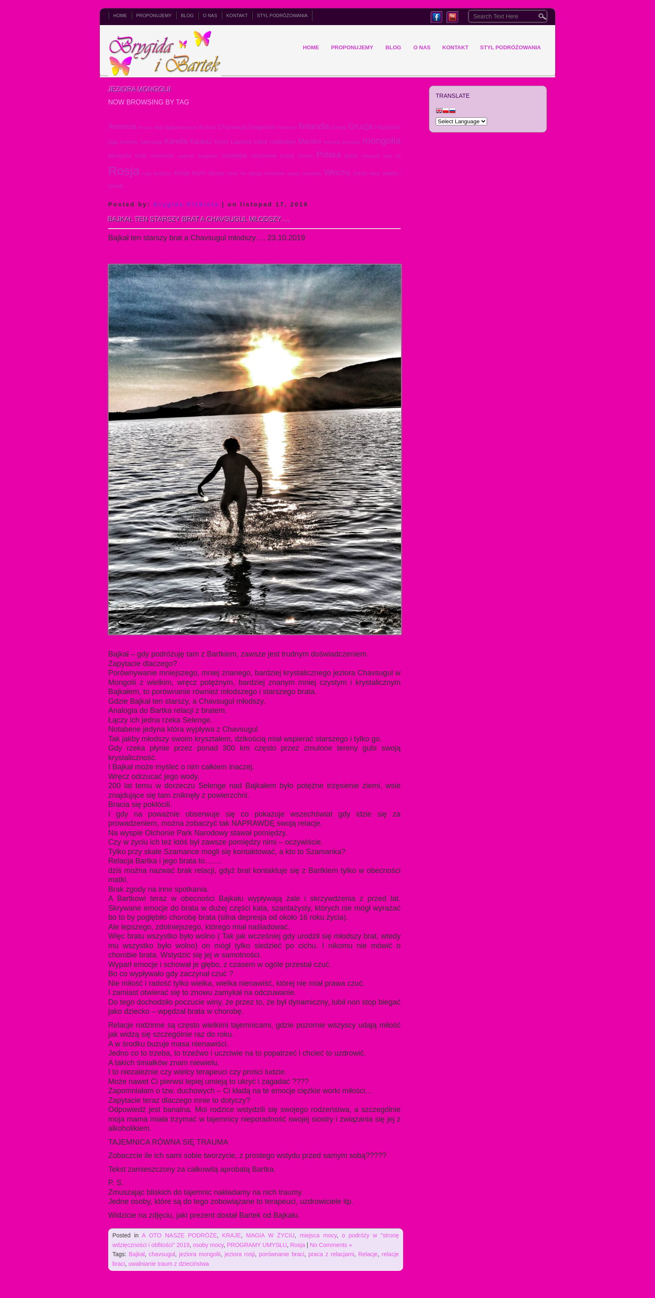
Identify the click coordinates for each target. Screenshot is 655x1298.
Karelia (176, 141)
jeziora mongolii (200, 1254)
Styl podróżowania (282, 15)
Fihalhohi (287, 127)
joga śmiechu (123, 142)
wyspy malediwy (304, 173)
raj (398, 155)
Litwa (260, 141)
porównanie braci (282, 1254)
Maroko (309, 141)
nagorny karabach (198, 155)
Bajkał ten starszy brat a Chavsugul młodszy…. (199, 219)
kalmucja (151, 142)
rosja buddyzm (157, 173)
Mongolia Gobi (127, 156)
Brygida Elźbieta (186, 204)
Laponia (241, 141)
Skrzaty (216, 173)
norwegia (234, 155)
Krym (221, 141)
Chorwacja (232, 127)
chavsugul (162, 1254)
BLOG (187, 15)
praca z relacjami (331, 1254)
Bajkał (171, 127)
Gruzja (360, 126)
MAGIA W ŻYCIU (270, 1235)
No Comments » (331, 1245)
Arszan (145, 127)
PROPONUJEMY (154, 15)
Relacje (368, 1254)
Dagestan (262, 126)
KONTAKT (237, 15)
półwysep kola (376, 155)
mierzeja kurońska (341, 142)
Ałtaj (158, 127)
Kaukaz (200, 141)
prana (351, 156)
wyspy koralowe (266, 173)
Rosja (124, 171)
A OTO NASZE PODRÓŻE (179, 1235)
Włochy (337, 172)
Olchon (304, 155)
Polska (328, 154)
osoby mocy (208, 1245)
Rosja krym (190, 173)
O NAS (210, 15)
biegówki (188, 127)
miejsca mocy (318, 1235)
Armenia (122, 126)
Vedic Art (236, 173)
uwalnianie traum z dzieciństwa (168, 1263)
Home (120, 15)
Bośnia (207, 127)
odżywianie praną (272, 156)
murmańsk (162, 156)
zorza (360, 173)
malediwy (283, 141)
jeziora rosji (240, 1254)
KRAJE (231, 1235)
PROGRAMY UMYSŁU (257, 1245)
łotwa (374, 173)
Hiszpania (387, 127)
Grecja (338, 127)
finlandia (314, 126)
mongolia (382, 140)
